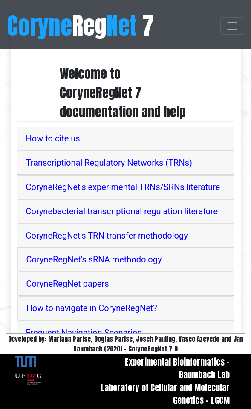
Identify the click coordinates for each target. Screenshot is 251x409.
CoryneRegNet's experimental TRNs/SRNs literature (123, 187)
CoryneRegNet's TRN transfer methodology (107, 235)
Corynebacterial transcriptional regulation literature (122, 211)
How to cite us (53, 138)
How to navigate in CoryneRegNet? (91, 308)
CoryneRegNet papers (67, 284)
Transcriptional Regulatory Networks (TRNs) (109, 163)
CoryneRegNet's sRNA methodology (94, 259)
